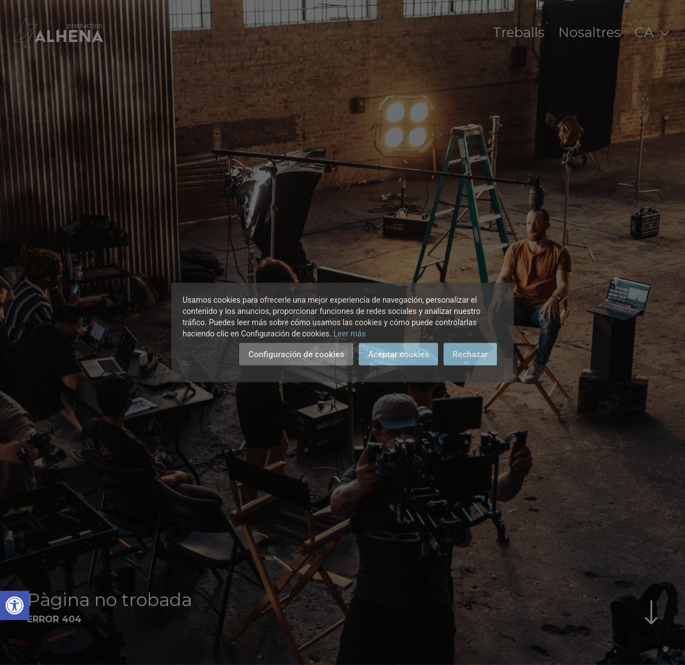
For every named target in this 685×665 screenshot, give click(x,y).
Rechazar (470, 354)
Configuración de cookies (296, 354)
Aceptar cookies (398, 354)
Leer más (350, 333)
